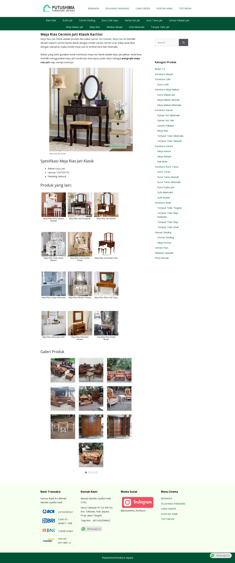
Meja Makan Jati (74, 27)
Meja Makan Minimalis (169, 105)
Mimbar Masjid (114, 27)
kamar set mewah (101, 38)
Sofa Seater (163, 197)
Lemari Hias (161, 247)
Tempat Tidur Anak (168, 227)
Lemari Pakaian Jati (179, 20)
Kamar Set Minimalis (168, 115)
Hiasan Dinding (163, 232)
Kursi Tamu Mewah (168, 177)
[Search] (183, 42)
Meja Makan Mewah (168, 99)
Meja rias (118, 38)
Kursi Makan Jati (166, 94)
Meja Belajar (164, 156)
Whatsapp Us (91, 528)
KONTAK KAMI (164, 8)
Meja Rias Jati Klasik (51, 38)
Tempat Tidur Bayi (167, 222)
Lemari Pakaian (165, 125)
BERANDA (93, 8)
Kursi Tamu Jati (154, 20)
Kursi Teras (163, 171)
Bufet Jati (67, 20)
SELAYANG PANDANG (117, 8)
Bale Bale (51, 20)
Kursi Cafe (163, 84)
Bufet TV (160, 69)
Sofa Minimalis (136, 27)
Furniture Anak (163, 202)
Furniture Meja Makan (167, 89)
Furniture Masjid (164, 74)
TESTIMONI (185, 8)
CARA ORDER (143, 8)
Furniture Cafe (163, 79)
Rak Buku (162, 161)
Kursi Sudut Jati (165, 187)
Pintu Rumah (162, 258)
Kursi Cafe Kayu (110, 20)
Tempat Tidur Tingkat (169, 207)
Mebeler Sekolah (164, 252)
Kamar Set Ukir (165, 120)
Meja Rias (95, 27)
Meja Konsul (164, 242)
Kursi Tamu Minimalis (169, 182)
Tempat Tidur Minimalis (170, 135)
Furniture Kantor (164, 146)
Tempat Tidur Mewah (169, 141)
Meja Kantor (164, 151)
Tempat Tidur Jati (160, 27)
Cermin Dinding (87, 20)
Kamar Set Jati (132, 20)
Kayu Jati (60, 168)
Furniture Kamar (164, 110)
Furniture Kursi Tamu (166, 166)
